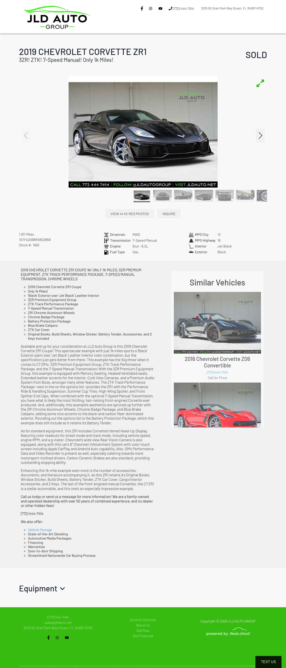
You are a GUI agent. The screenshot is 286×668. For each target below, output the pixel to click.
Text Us (268, 662)
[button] (145, 25)
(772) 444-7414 (181, 8)
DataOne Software (87, 666)
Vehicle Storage (40, 530)
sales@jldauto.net (58, 622)
